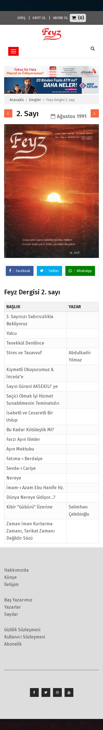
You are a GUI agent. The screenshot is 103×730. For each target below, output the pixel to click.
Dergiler (35, 100)
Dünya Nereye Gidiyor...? (30, 497)
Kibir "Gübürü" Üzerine (29, 507)
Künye (10, 577)
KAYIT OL (39, 18)
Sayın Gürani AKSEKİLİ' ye (32, 386)
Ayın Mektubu (20, 449)
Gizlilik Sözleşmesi (22, 629)
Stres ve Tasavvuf (24, 352)
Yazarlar (12, 607)
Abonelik (13, 644)
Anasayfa (17, 100)
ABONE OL (60, 18)
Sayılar (11, 614)
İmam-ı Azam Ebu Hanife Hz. (35, 487)
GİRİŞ (21, 18)
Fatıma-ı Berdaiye (24, 458)
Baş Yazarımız (18, 600)
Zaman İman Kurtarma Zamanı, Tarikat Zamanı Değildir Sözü (30, 531)
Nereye (13, 478)
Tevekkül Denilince (25, 343)
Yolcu (11, 333)
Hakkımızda (16, 570)
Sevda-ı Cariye (21, 468)
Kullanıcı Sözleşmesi (24, 637)
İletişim (11, 584)
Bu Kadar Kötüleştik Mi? (30, 429)
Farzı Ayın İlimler (23, 439)
